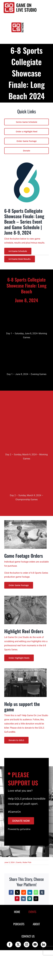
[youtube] (35, 944)
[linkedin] (43, 944)
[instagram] (26, 944)
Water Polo (26, 862)
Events (19, 862)
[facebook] (9, 944)
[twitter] (18, 944)
